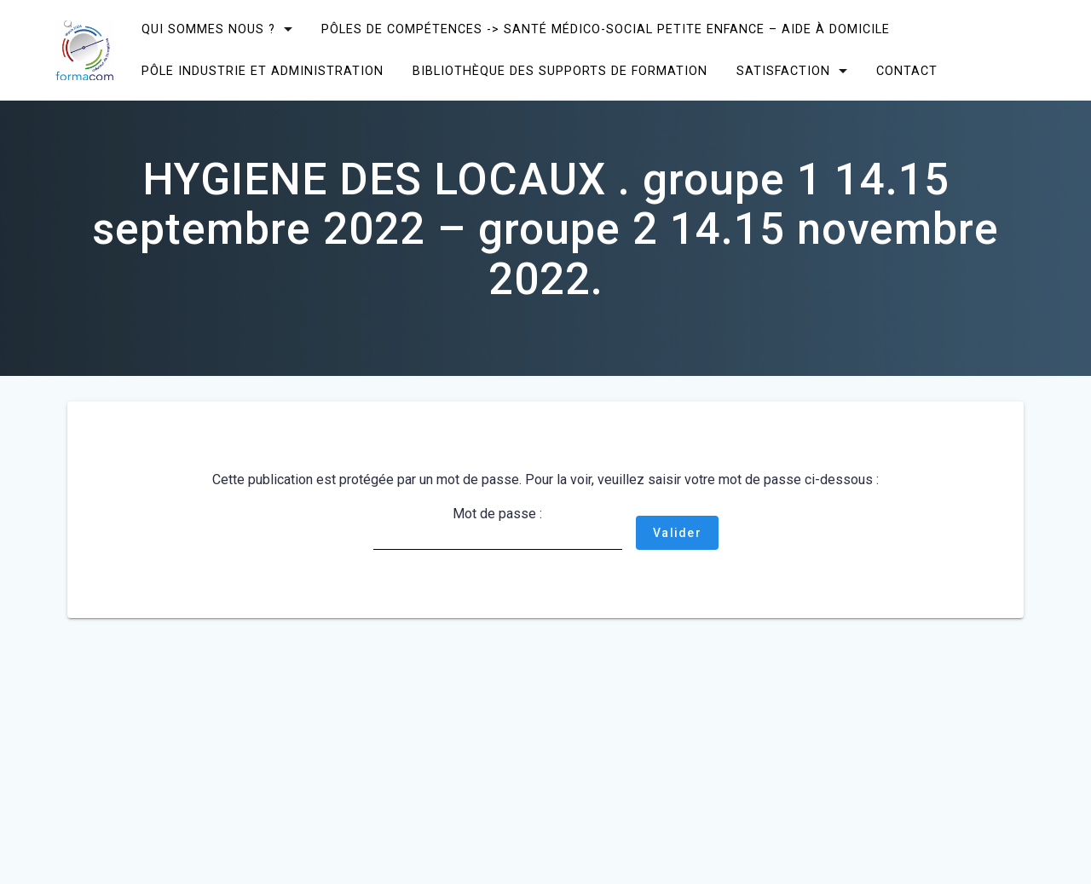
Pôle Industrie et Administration (262, 71)
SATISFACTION (783, 71)
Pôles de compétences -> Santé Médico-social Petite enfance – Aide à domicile (605, 29)
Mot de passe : (497, 528)
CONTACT (907, 71)
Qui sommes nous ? (208, 29)
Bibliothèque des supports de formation (560, 71)
